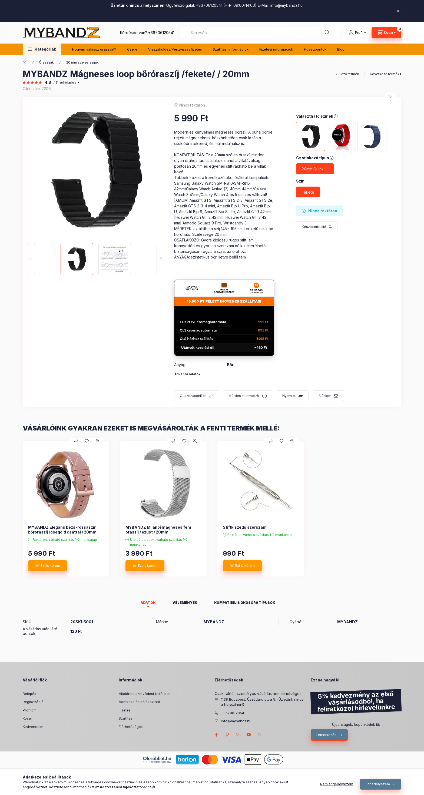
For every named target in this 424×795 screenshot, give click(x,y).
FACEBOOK (216, 734)
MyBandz (248, 734)
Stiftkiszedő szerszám (245, 527)
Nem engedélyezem (336, 784)
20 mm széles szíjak (82, 62)
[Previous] (31, 259)
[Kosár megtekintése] (386, 32)
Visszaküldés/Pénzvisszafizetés (175, 49)
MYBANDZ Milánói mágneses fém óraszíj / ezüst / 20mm (158, 529)
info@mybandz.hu (286, 5)
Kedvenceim (33, 726)
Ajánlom (325, 396)
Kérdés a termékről (244, 396)
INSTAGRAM (238, 734)
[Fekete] (308, 192)
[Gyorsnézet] (97, 441)
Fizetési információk (276, 49)
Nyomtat (289, 396)
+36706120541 (161, 32)
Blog (341, 49)
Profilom (30, 710)
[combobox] (260, 32)
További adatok (187, 374)
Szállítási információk (231, 49)
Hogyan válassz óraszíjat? (94, 49)
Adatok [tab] (148, 603)
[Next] (160, 259)
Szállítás (125, 718)
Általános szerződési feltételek (145, 693)
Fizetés (125, 710)
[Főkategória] (25, 62)
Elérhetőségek (131, 726)
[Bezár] (398, 11)
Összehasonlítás (193, 396)
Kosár (27, 718)
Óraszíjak (46, 62)
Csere (132, 49)
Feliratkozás (326, 735)
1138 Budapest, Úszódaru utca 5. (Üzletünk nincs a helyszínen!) (262, 702)
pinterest (227, 734)
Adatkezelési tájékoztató (139, 702)
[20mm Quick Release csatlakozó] (315, 168)
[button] (42, 49)
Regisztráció (33, 702)
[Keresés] (327, 33)
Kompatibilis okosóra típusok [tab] (244, 603)
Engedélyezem (378, 784)
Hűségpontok (315, 49)
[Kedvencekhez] (390, 96)
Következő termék (384, 74)
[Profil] (357, 32)
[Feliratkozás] (316, 226)
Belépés (29, 693)
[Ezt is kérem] (47, 565)
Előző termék (349, 74)
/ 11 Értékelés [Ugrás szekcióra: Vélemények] (65, 82)
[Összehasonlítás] (76, 441)
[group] (212, 509)
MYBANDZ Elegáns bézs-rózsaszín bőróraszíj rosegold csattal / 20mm (62, 529)
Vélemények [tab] (185, 603)
